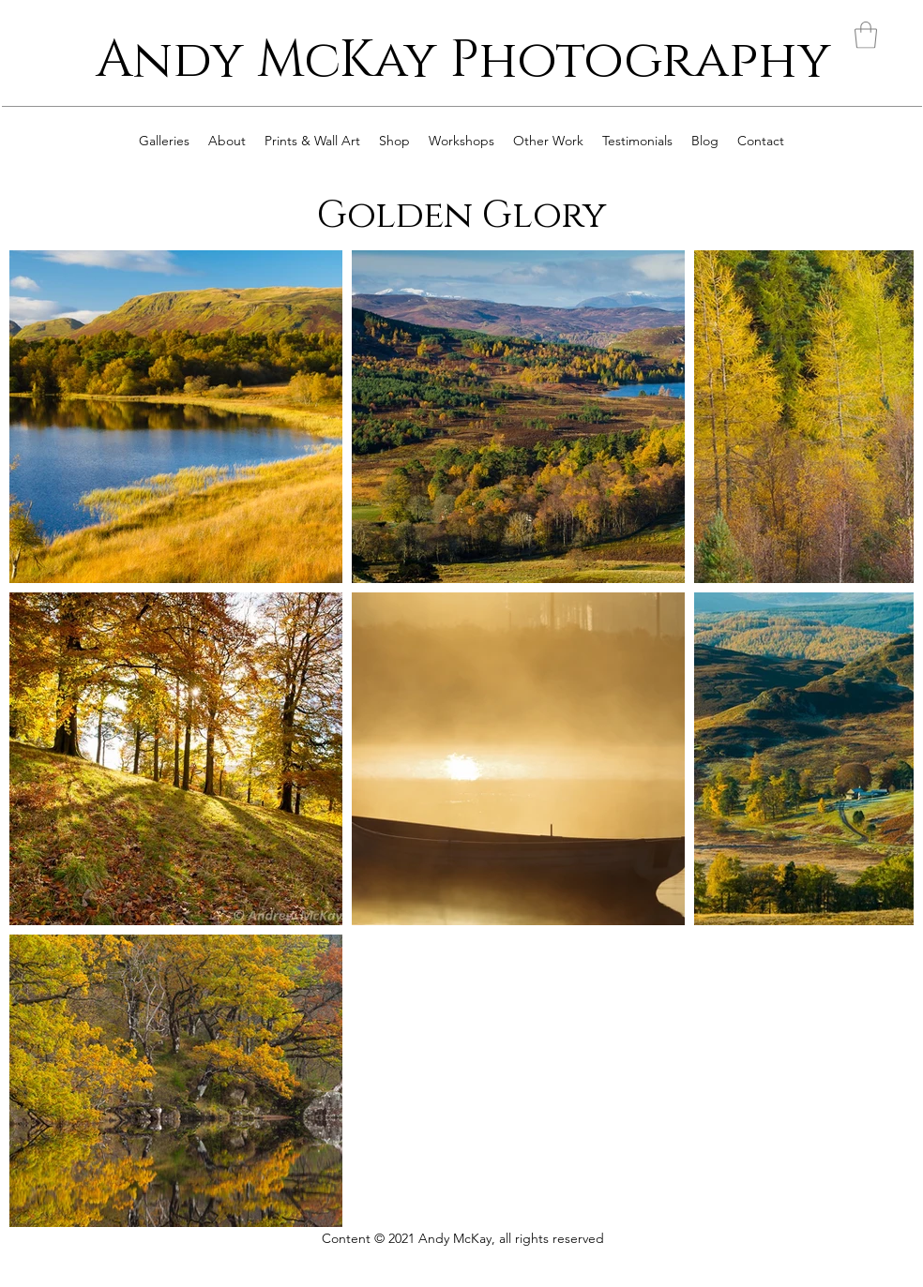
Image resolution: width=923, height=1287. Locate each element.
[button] (866, 35)
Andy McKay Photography (463, 60)
